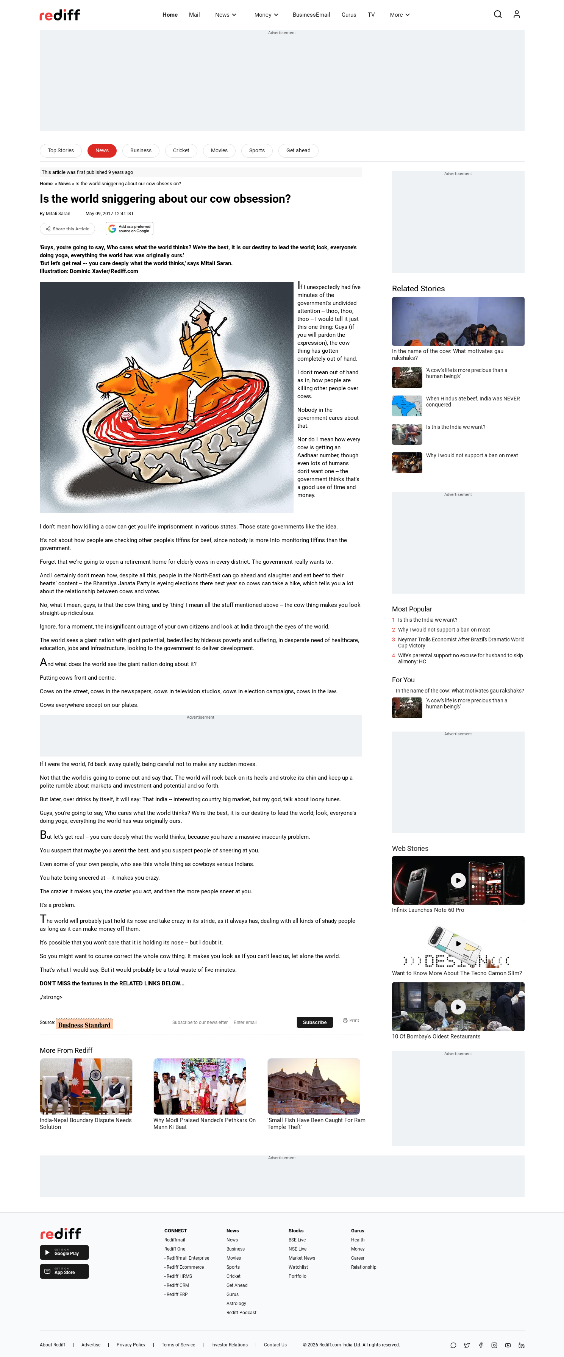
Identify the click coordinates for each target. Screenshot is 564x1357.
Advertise (90, 1345)
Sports (257, 150)
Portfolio (297, 1276)
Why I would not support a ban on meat (444, 630)
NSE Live (297, 1249)
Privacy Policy (131, 1345)
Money (266, 14)
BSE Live (297, 1240)
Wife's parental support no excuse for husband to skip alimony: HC (460, 658)
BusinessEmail (311, 14)
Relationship (364, 1267)
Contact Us (275, 1345)
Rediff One (174, 1249)
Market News (302, 1258)
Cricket (181, 150)
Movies (219, 150)
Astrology (236, 1303)
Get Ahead (237, 1285)
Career (357, 1258)
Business (141, 150)
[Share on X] (467, 1345)
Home (170, 14)
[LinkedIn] (522, 1345)
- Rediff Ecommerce (184, 1267)
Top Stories (61, 150)
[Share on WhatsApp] (453, 1345)
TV (371, 14)
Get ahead (298, 150)
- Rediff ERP (176, 1294)
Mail (194, 14)
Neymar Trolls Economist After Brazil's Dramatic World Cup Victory (461, 642)
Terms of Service (178, 1345)
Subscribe (315, 1022)
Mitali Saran (58, 213)
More (400, 14)
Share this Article (67, 229)
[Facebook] (481, 1345)
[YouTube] (508, 1345)
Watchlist (298, 1267)
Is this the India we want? (428, 620)
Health (358, 1240)
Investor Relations (229, 1345)
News (225, 14)
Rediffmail (174, 1240)
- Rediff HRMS (178, 1276)
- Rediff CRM (176, 1285)
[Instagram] (494, 1345)
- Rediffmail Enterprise (186, 1258)
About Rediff (52, 1345)
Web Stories (410, 848)
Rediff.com (330, 1345)
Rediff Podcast (241, 1312)
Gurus (349, 14)
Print (351, 1020)
